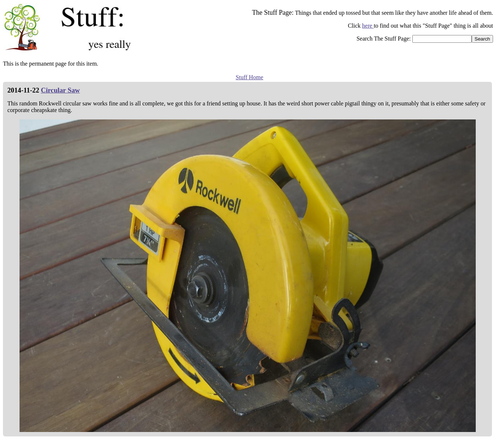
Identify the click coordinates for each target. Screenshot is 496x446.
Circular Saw (60, 90)
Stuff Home (249, 77)
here (368, 25)
